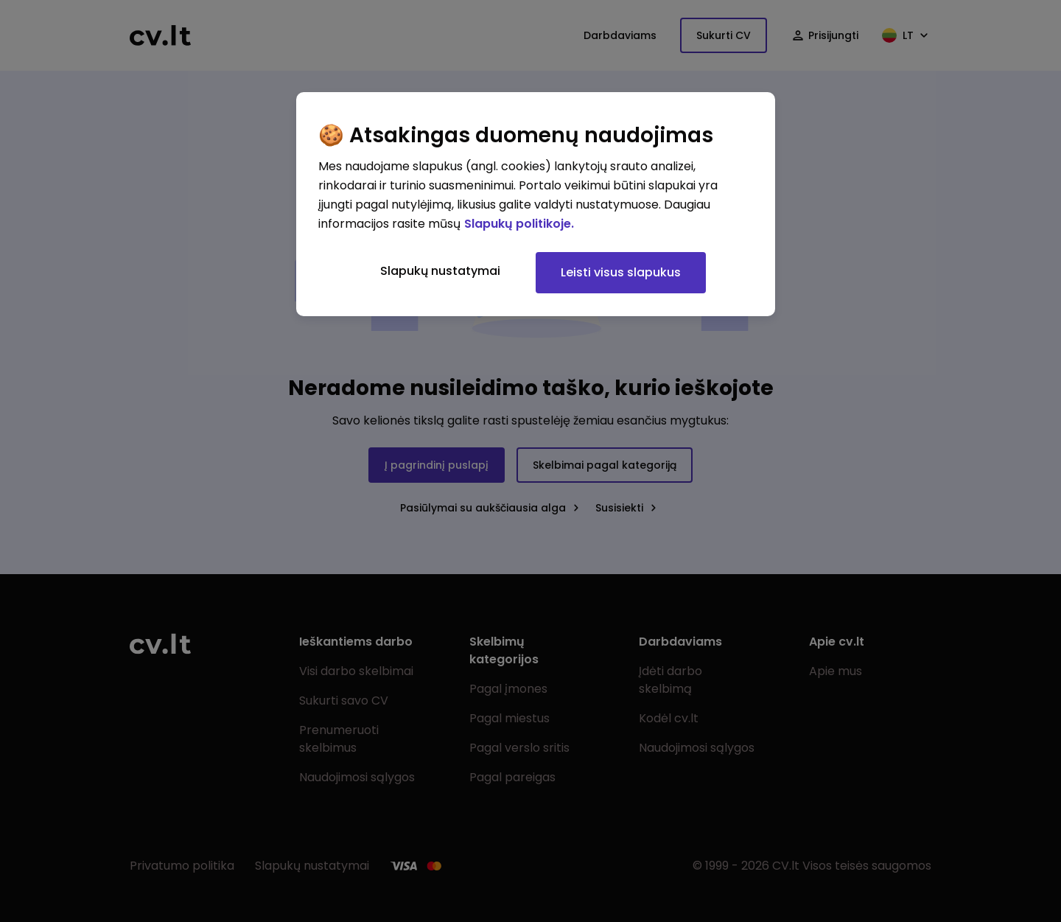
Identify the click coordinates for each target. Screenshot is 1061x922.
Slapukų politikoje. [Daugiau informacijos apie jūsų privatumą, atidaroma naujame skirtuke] (519, 223)
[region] (535, 204)
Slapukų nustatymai (440, 270)
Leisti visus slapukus (621, 272)
